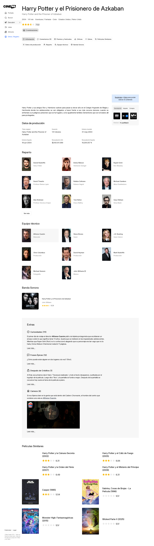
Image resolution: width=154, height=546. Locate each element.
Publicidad (8, 530)
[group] (80, 39)
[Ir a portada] (9, 6)
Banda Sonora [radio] (77, 45)
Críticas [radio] (78, 39)
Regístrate (118, 97)
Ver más (27, 213)
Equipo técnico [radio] (61, 45)
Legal (14, 530)
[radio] (117, 108)
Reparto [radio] (48, 45)
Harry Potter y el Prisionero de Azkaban (56, 299)
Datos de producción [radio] (32, 45)
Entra (125, 97)
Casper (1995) (49, 519)
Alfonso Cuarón (49, 398)
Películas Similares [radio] (103, 39)
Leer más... (31, 348)
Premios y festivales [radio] (63, 39)
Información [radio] (28, 39)
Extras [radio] (88, 39)
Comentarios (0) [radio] (44, 39)
